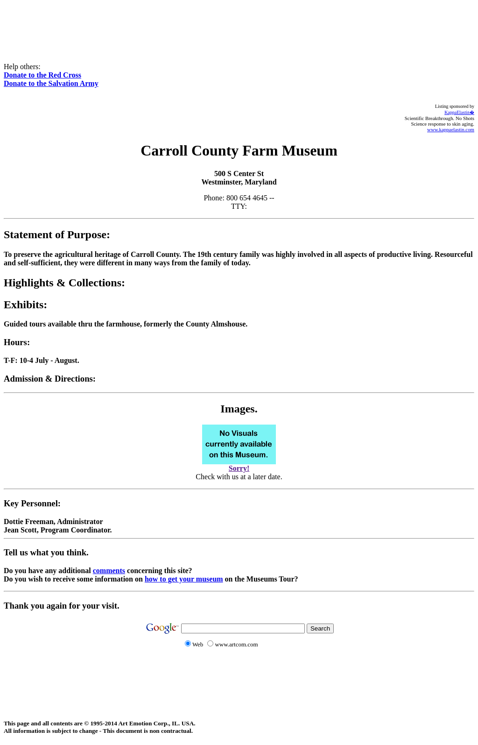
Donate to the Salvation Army (51, 83)
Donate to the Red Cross (42, 75)
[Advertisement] (239, 25)
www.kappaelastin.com (450, 129)
